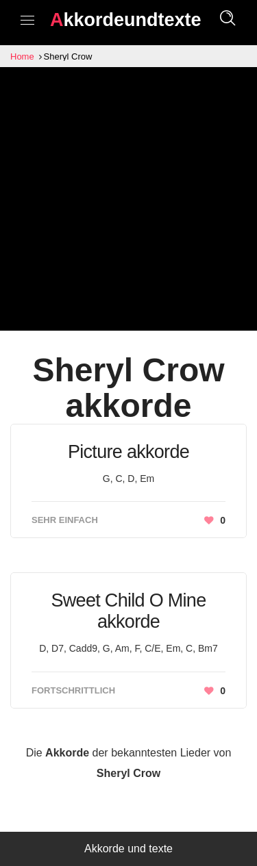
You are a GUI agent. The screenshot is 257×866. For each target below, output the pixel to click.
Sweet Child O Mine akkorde (128, 611)
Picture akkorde (128, 452)
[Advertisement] (128, 202)
